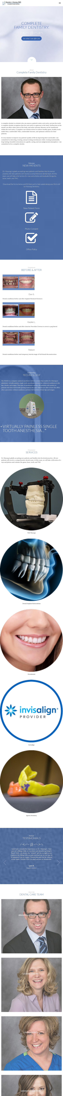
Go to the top (31, 1082)
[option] (31, 858)
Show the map (31, 1074)
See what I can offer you (31, 38)
